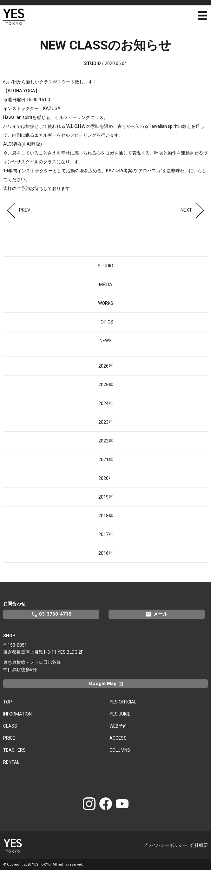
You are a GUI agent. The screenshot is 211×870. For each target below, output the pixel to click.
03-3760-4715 (51, 614)
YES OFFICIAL (122, 701)
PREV (16, 210)
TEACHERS (14, 750)
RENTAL (11, 762)
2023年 (105, 422)
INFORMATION (17, 713)
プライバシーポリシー (165, 845)
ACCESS (118, 738)
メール (156, 614)
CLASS (10, 726)
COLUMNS (119, 750)
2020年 (105, 478)
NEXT (194, 210)
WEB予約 (118, 726)
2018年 (105, 515)
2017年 (105, 534)
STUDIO (105, 265)
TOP (7, 701)
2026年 (105, 366)
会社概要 (199, 845)
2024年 (105, 403)
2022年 (105, 440)
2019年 (105, 497)
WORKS (105, 303)
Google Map (109, 683)
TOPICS (105, 321)
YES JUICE (119, 713)
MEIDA (105, 284)
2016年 (105, 553)
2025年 (105, 384)
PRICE (9, 738)
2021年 (105, 459)
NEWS (106, 340)
